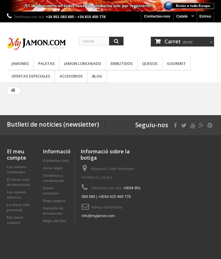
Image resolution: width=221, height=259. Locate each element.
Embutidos (121, 63)
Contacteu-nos (157, 16)
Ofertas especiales (31, 76)
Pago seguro (54, 201)
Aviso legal (52, 168)
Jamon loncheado (82, 63)
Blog (97, 76)
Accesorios (71, 76)
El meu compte (16, 154)
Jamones (20, 63)
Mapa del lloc (54, 221)
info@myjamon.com (98, 216)
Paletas (46, 63)
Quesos (149, 63)
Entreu (205, 16)
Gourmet (176, 63)
